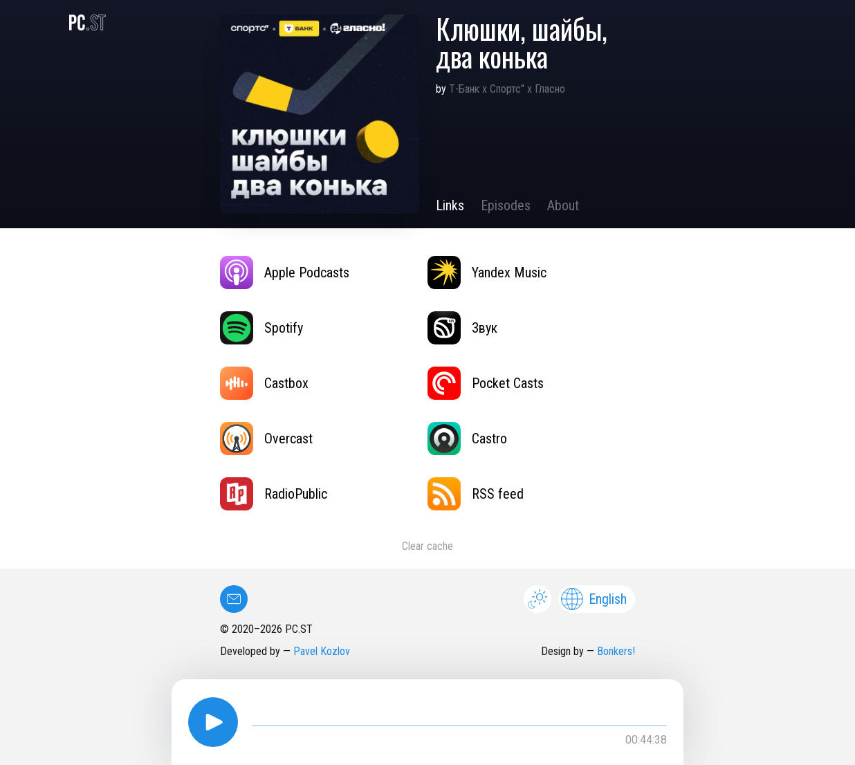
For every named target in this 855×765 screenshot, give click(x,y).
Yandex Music (487, 272)
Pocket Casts (486, 383)
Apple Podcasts (284, 272)
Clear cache (427, 546)
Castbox (264, 383)
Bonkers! (616, 651)
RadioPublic (273, 493)
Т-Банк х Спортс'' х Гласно (507, 88)
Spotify (261, 327)
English (594, 599)
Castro (467, 438)
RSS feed (476, 493)
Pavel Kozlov (321, 651)
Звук (462, 327)
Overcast (266, 438)
